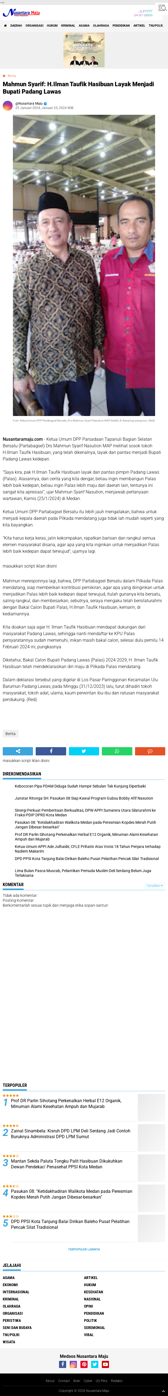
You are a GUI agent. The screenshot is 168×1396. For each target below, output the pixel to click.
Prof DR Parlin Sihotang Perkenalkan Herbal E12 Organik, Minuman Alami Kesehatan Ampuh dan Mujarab (66, 1103)
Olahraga (101, 25)
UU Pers (101, 1381)
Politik (90, 1320)
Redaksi (116, 1381)
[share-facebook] (51, 751)
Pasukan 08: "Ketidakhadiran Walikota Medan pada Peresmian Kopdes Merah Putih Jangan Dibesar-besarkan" (71, 1194)
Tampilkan (155, 885)
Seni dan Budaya (17, 1327)
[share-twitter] (84, 751)
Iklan (76, 1381)
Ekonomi (10, 1285)
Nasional (92, 1299)
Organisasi (34, 25)
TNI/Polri (156, 25)
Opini (88, 1306)
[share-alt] (18, 751)
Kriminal (68, 25)
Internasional (16, 1292)
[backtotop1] (163, 1391)
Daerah (16, 25)
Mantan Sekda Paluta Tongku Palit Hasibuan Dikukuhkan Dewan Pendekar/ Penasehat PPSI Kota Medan (66, 1163)
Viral (89, 1335)
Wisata (9, 1342)
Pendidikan (121, 25)
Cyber (88, 1381)
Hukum (52, 25)
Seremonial (94, 1327)
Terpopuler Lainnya (84, 1249)
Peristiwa (12, 1320)
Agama (84, 25)
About (50, 1381)
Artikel (139, 25)
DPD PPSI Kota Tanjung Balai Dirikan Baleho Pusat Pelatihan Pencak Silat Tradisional (70, 1224)
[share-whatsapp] (117, 751)
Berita (12, 76)
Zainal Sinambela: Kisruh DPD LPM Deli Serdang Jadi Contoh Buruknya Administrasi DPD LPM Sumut (70, 1133)
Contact (64, 1381)
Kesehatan (93, 1292)
